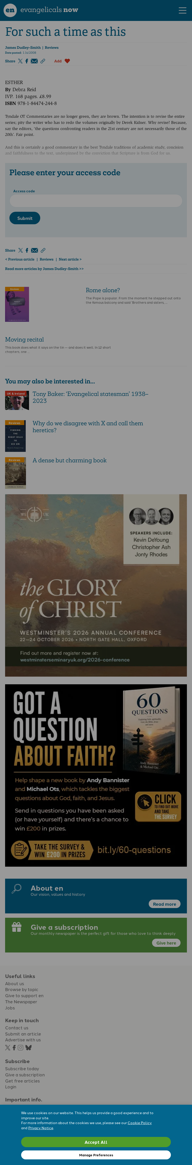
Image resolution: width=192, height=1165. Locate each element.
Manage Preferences (96, 1154)
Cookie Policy (140, 1122)
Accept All (96, 1142)
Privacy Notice (40, 1127)
